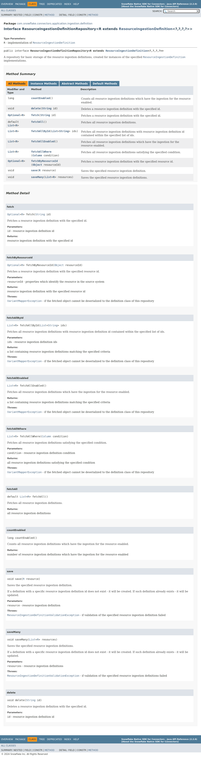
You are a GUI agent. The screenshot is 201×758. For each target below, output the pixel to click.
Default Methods (105, 83)
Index (67, 4)
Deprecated (54, 4)
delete (36, 108)
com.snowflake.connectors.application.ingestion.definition (54, 23)
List (11, 125)
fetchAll (37, 121)
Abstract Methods (75, 83)
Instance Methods (43, 83)
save (34, 170)
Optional (14, 115)
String (47, 108)
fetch (35, 115)
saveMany (37, 177)
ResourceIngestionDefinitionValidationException (43, 615)
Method (49, 15)
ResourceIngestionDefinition (145, 29)
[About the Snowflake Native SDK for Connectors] (150, 6)
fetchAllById (40, 131)
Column (37, 155)
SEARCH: (157, 11)
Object (37, 164)
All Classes (8, 10)
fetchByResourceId (44, 161)
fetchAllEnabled (42, 141)
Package (20, 4)
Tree (42, 4)
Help (76, 4)
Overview (7, 4)
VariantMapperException (24, 300)
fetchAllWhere (41, 151)
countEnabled (40, 98)
